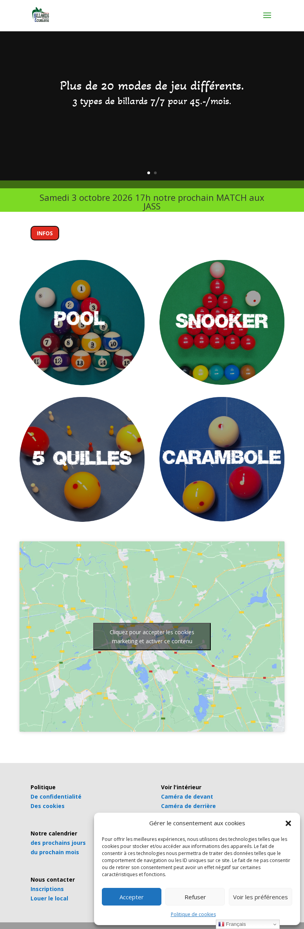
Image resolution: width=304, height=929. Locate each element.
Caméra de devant (187, 796)
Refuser (195, 897)
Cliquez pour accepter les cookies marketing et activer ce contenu (152, 636)
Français (232, 924)
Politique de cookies (193, 914)
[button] (288, 823)
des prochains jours (58, 842)
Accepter (131, 897)
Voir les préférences (260, 897)
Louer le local (49, 898)
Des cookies (48, 806)
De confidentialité (56, 796)
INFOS (45, 233)
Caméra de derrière (188, 806)
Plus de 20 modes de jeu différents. (152, 85)
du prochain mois (55, 852)
